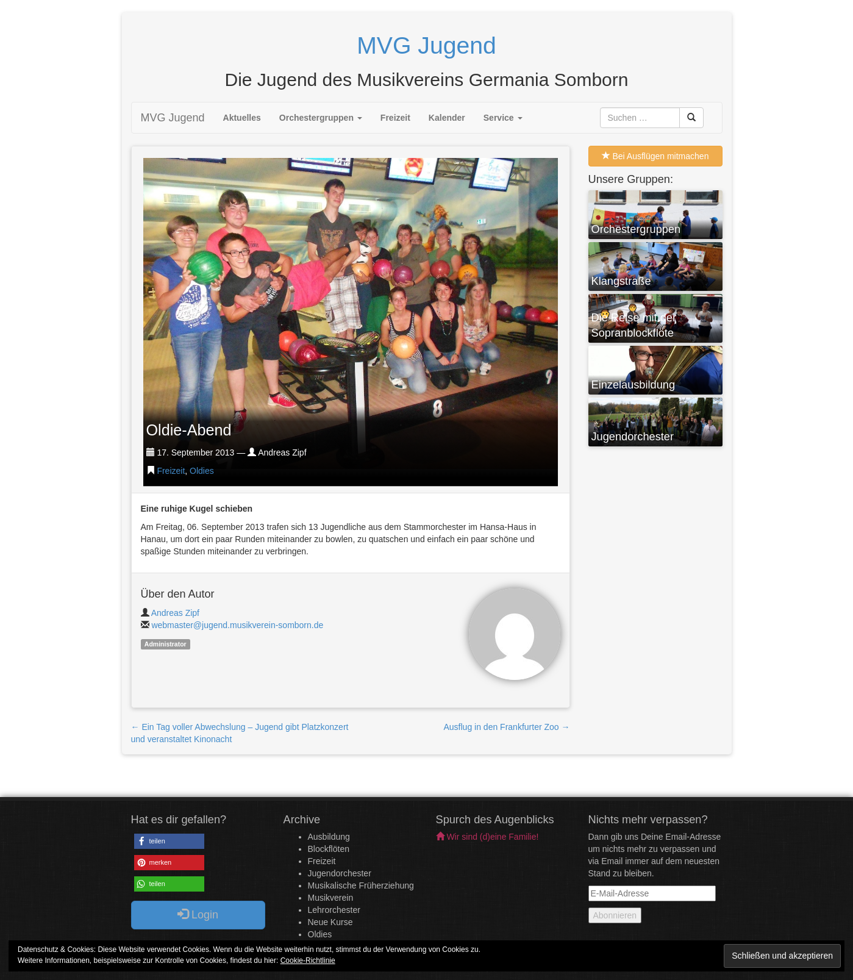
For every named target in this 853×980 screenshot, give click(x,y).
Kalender (447, 118)
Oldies (202, 471)
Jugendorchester (339, 873)
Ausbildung (329, 837)
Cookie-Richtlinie (307, 960)
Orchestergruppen (320, 118)
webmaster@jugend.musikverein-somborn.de (237, 625)
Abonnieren (615, 915)
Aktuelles (242, 118)
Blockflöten (328, 849)
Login (197, 914)
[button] (169, 841)
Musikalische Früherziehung (361, 885)
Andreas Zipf (175, 613)
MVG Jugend (173, 118)
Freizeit (395, 118)
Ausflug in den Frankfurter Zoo (507, 727)
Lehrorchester (334, 910)
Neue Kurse (330, 922)
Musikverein (331, 898)
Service (503, 118)
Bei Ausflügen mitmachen (655, 156)
